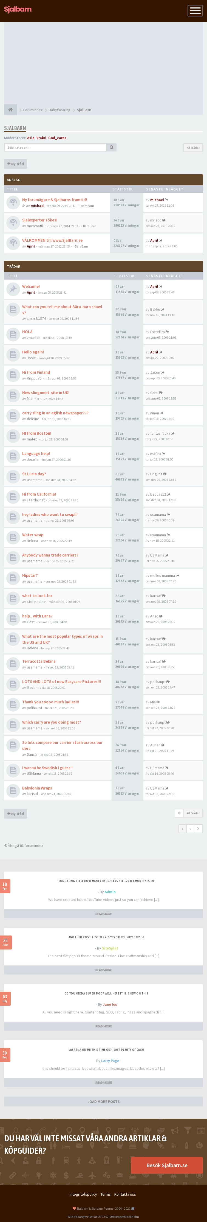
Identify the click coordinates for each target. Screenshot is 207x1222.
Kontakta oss (125, 1194)
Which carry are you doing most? (51, 722)
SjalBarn (15, 128)
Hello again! (33, 352)
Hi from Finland (36, 372)
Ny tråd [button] (15, 163)
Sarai (154, 392)
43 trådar (193, 147)
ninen (154, 413)
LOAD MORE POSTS (103, 1101)
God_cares (57, 137)
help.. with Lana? (37, 616)
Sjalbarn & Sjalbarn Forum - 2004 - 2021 (103, 1208)
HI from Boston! (36, 433)
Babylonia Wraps (37, 788)
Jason (155, 372)
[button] (198, 828)
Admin (110, 891)
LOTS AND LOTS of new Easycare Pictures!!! (61, 681)
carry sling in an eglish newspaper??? (55, 412)
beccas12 (158, 494)
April (31, 246)
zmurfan (33, 337)
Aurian (155, 745)
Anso (154, 616)
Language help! (36, 453)
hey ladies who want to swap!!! (50, 514)
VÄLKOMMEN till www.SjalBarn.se (52, 240)
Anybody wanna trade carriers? (50, 555)
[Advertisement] (103, 63)
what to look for (37, 595)
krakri (41, 137)
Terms (106, 1194)
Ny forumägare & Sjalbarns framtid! (54, 199)
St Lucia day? (34, 473)
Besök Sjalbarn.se (167, 1165)
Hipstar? (30, 575)
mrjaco (155, 220)
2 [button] (190, 829)
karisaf (155, 595)
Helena (32, 540)
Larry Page (110, 1060)
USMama (157, 555)
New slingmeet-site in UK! (45, 392)
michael (37, 205)
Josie (31, 357)
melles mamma (162, 575)
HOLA (27, 331)
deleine (33, 418)
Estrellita (157, 331)
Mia (29, 398)
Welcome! (31, 286)
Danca (32, 754)
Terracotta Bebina (39, 661)
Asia (31, 137)
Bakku (155, 309)
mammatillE (36, 225)
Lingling (156, 473)
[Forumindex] (10, 109)
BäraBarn (87, 206)
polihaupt (158, 681)
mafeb (32, 439)
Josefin (33, 459)
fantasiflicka (160, 433)
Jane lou (110, 1004)
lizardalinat (36, 500)
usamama (34, 479)
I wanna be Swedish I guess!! (47, 767)
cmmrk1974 (36, 318)
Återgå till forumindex (23, 845)
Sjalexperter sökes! (39, 220)
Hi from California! (39, 494)
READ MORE (103, 914)
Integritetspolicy (83, 1194)
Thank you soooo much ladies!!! (50, 701)
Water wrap (32, 534)
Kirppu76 (34, 378)
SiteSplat (110, 948)
